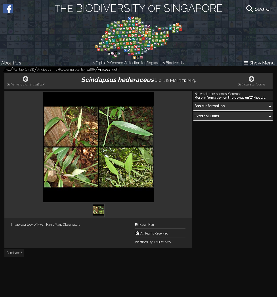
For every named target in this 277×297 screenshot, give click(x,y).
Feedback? (14, 253)
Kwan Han (146, 224)
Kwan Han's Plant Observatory (58, 224)
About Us (11, 63)
